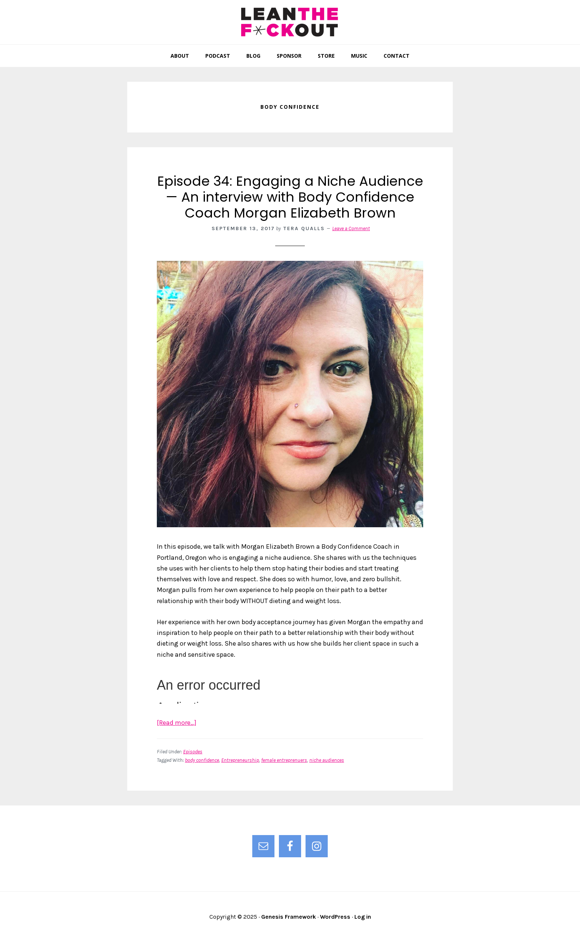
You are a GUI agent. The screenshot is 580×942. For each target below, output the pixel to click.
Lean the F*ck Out (290, 22)
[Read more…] (176, 723)
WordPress (335, 916)
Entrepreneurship (240, 760)
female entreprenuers (284, 760)
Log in (362, 916)
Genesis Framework (288, 916)
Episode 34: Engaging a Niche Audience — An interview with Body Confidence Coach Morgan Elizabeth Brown (290, 197)
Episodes (192, 751)
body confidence (202, 760)
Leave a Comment (351, 228)
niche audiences (326, 760)
